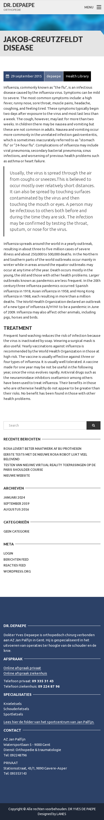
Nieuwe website (16, 475)
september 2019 (16, 503)
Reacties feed (14, 565)
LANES (61, 814)
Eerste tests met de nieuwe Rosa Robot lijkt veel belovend (45, 457)
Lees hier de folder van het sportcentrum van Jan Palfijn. (48, 722)
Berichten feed (16, 559)
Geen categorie (16, 531)
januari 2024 (14, 497)
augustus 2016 (16, 509)
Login (8, 553)
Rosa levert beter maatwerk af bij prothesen (42, 448)
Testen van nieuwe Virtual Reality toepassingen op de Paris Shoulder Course (49, 467)
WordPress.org (17, 571)
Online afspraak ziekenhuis (25, 673)
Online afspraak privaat (22, 668)
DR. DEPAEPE (19, 5)
